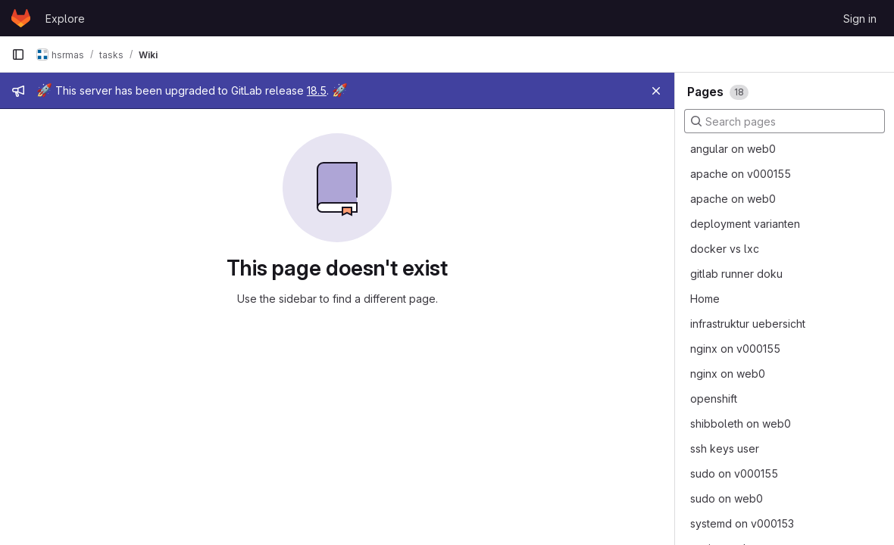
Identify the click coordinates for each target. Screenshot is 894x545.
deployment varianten (745, 223)
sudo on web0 (726, 498)
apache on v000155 (740, 173)
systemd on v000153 (742, 523)
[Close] (656, 91)
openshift (713, 398)
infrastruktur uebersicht (747, 323)
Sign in (860, 18)
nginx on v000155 (735, 348)
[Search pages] (784, 121)
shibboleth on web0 (740, 423)
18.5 (317, 90)
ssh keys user (724, 448)
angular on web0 (733, 148)
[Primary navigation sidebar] (18, 54)
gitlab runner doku (736, 273)
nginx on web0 (727, 373)
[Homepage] (20, 18)
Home (705, 298)
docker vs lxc (724, 248)
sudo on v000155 (734, 473)
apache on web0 (733, 198)
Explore (65, 18)
